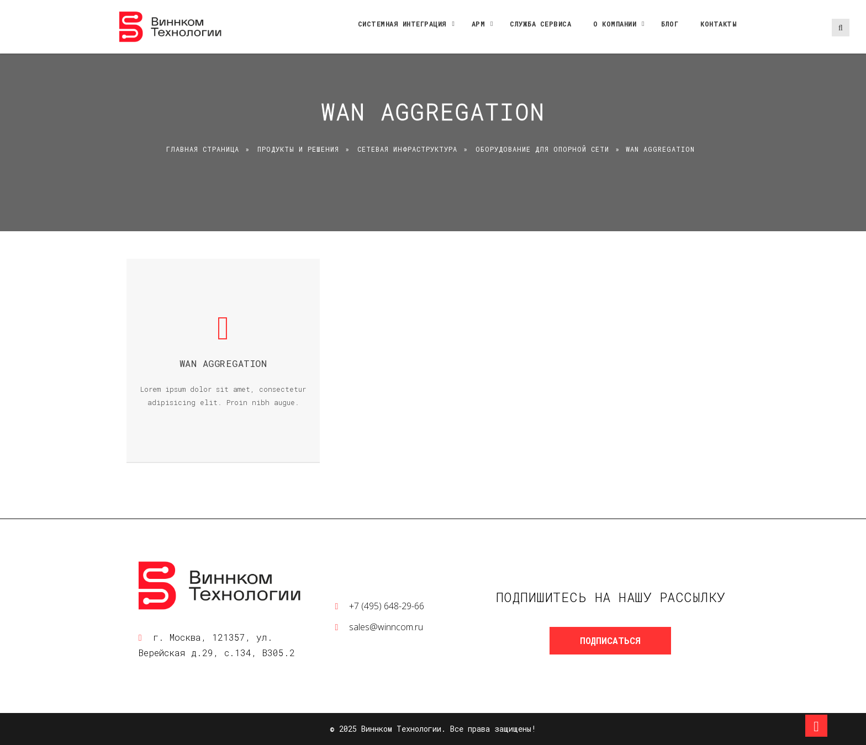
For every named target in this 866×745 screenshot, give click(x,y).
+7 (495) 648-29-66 (386, 606)
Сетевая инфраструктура (407, 149)
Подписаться (610, 640)
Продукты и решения (298, 149)
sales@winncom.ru (386, 627)
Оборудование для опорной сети (542, 149)
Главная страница (202, 149)
